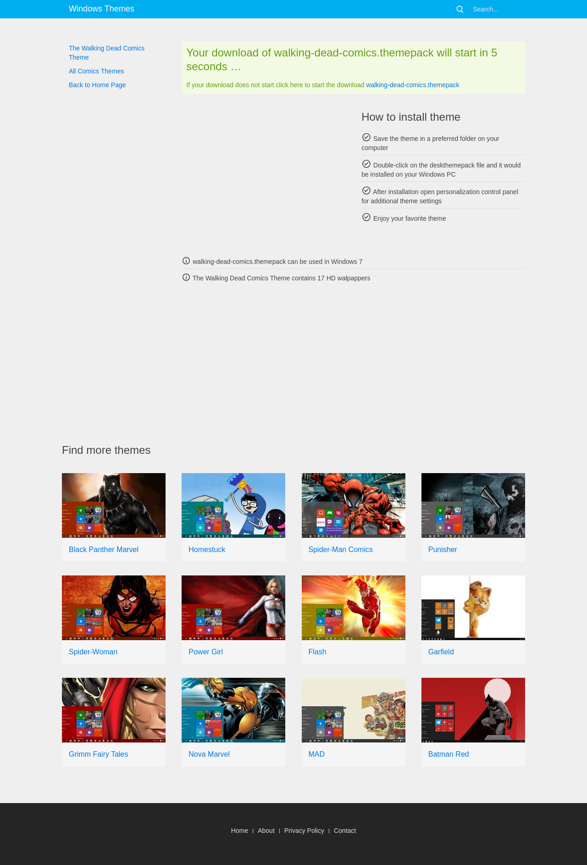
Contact (345, 830)
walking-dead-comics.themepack (412, 85)
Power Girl (205, 652)
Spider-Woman (93, 652)
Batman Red (448, 754)
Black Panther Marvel (103, 549)
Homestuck (206, 549)
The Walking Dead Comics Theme (106, 53)
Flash (318, 652)
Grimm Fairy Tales (98, 754)
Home (239, 830)
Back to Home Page (97, 85)
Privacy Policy (304, 830)
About (266, 830)
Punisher (442, 549)
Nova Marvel (209, 754)
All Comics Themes (96, 71)
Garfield (441, 652)
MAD (317, 754)
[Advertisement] (263, 174)
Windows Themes (101, 8)
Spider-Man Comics (341, 549)
